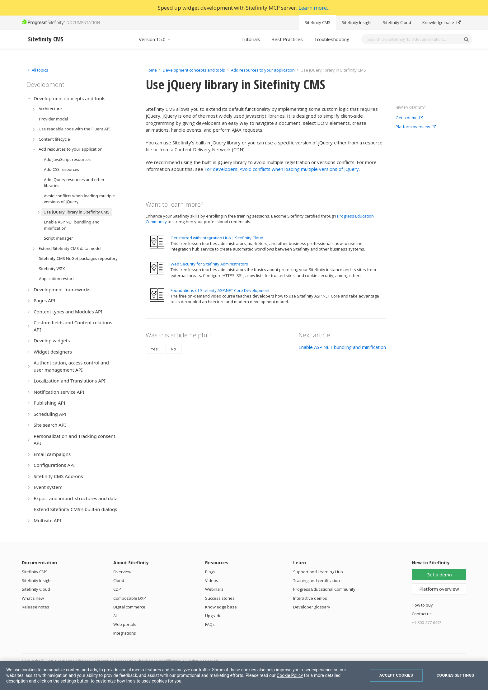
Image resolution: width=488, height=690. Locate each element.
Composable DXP (129, 598)
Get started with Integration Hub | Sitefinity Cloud (217, 238)
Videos (211, 580)
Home (151, 70)
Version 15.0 (155, 39)
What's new (33, 598)
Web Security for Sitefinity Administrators (209, 264)
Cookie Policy (290, 675)
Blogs (210, 572)
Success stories (220, 598)
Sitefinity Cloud (397, 22)
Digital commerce (129, 607)
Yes (154, 349)
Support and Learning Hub (318, 572)
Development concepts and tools (194, 70)
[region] (244, 675)
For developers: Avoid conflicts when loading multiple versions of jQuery (281, 169)
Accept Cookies (396, 675)
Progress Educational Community (324, 589)
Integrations (124, 633)
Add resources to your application (263, 70)
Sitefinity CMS (318, 22)
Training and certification (316, 580)
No (173, 349)
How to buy (422, 605)
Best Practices (287, 39)
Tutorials (250, 39)
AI (115, 615)
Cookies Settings (455, 675)
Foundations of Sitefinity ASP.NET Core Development (220, 290)
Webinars (214, 589)
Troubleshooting (332, 39)
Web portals (124, 624)
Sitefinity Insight (357, 22)
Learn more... (314, 7)
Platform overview (416, 126)
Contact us (422, 614)
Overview (122, 572)
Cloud (118, 580)
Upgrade (213, 615)
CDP (117, 589)
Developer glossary (311, 607)
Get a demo (409, 117)
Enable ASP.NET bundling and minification (342, 347)
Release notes (35, 607)
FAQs (210, 624)
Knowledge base (441, 22)
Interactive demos (310, 598)
